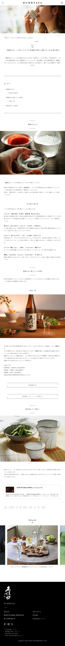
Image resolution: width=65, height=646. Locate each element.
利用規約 (35, 615)
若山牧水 (43, 507)
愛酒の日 (25, 507)
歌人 (35, 507)
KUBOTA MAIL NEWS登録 (14, 615)
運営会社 (7, 611)
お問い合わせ (36, 611)
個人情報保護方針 (9, 618)
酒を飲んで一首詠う (12, 106)
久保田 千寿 (12, 101)
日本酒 (30, 507)
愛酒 (20, 507)
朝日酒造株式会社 (9, 603)
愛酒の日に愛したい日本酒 (14, 97)
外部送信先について (38, 618)
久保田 (5, 507)
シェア (36, 41)
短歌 (39, 507)
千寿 (17, 507)
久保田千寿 (11, 507)
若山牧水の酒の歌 (13, 93)
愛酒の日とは (10, 89)
